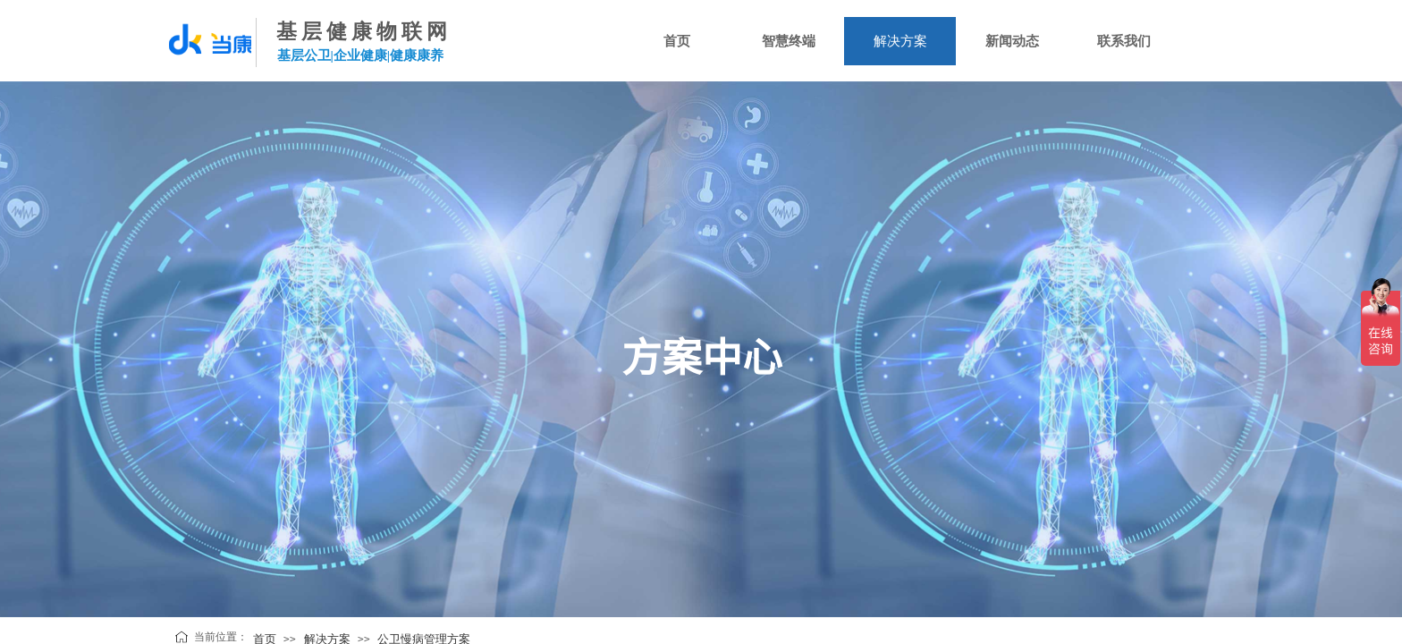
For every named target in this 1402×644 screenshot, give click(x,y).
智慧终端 (788, 41)
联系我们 (1124, 41)
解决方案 (900, 41)
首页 (676, 41)
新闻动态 (1012, 41)
